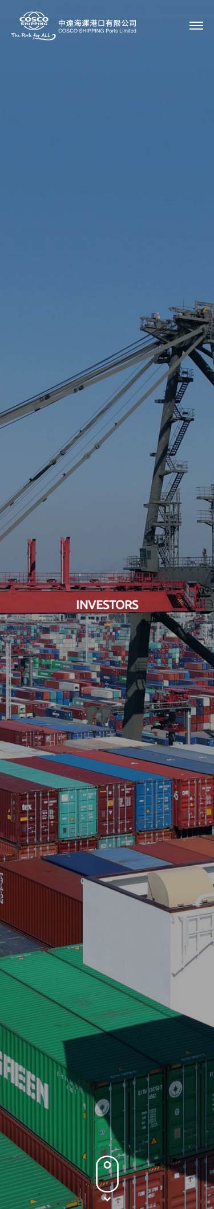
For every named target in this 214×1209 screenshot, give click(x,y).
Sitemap (180, 1172)
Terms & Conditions (117, 1172)
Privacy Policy (45, 1172)
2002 (128, 500)
